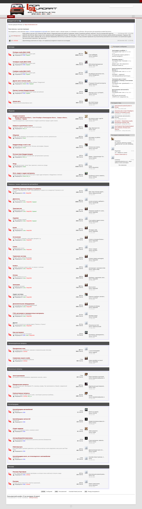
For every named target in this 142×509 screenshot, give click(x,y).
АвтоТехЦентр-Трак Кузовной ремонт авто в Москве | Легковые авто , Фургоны (124, 128)
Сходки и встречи (19, 116)
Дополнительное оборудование (24, 304)
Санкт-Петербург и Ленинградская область (44, 117)
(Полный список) (33, 497)
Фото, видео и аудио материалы (24, 173)
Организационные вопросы (17, 343)
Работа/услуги (17, 447)
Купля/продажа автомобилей (23, 409)
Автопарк (11, 47)
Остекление (17, 237)
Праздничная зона (19, 348)
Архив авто (16, 101)
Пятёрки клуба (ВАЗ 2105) (21, 52)
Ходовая (16, 218)
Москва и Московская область (23, 117)
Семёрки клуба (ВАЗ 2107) (21, 71)
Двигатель (16, 199)
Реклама (11, 466)
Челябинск (18, 119)
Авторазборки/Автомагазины (23, 438)
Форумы (11, 16)
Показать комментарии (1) (121, 154)
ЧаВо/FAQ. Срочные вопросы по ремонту (27, 188)
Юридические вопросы (21, 384)
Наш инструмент (18, 332)
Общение (11, 111)
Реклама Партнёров (19, 472)
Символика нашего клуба (21, 358)
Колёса (15, 265)
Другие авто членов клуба (22, 81)
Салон (15, 246)
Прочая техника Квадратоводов (23, 90)
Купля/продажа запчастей (21, 419)
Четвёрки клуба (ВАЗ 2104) (22, 62)
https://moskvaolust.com (31, 24)
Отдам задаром (18, 428)
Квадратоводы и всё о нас (22, 144)
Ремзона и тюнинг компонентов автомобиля (23, 184)
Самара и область (62, 117)
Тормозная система (19, 256)
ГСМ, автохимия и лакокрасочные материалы (28, 313)
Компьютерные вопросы (21, 393)
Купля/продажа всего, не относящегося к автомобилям (31, 456)
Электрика (16, 284)
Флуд (14, 163)
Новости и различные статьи (23, 125)
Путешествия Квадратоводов (23, 154)
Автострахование (19, 375)
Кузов (15, 227)
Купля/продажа (13, 404)
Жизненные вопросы (15, 369)
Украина (24, 119)
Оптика (15, 275)
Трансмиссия (17, 208)
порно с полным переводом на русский (36, 31)
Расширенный (134, 6)
